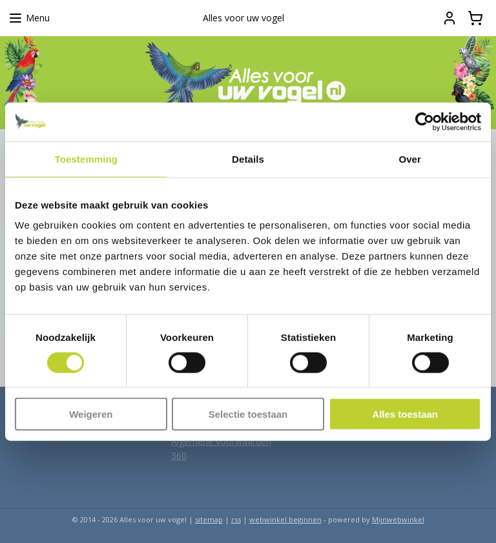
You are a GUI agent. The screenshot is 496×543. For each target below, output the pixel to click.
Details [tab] (248, 158)
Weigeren (90, 414)
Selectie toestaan (248, 414)
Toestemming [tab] (86, 158)
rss (236, 519)
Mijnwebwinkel (398, 519)
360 (179, 455)
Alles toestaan (405, 414)
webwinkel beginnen (285, 519)
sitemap (209, 519)
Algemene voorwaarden (221, 441)
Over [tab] (409, 158)
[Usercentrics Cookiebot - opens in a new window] (424, 121)
